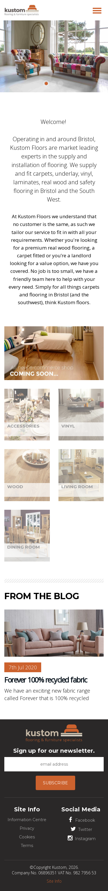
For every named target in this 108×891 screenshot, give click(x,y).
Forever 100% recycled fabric (45, 680)
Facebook (81, 820)
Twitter (81, 829)
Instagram (81, 838)
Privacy (27, 828)
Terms (27, 845)
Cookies (27, 837)
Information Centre (26, 819)
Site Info (54, 881)
